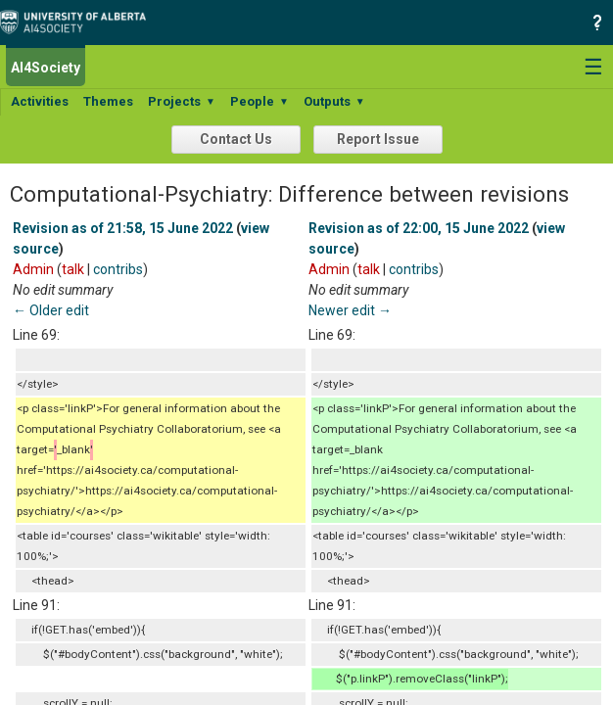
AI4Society (45, 67)
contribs (118, 269)
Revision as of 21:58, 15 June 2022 (123, 228)
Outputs (334, 101)
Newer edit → (350, 310)
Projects (181, 101)
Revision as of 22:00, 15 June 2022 (418, 228)
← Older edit (51, 310)
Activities (40, 101)
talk (73, 269)
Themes (108, 101)
